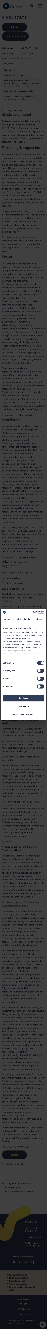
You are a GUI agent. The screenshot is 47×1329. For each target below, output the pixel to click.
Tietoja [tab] (39, 619)
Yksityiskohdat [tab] (23, 619)
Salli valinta (23, 706)
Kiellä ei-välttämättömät (23, 714)
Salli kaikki (23, 698)
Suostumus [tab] (8, 619)
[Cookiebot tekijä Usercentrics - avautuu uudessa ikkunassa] (33, 612)
